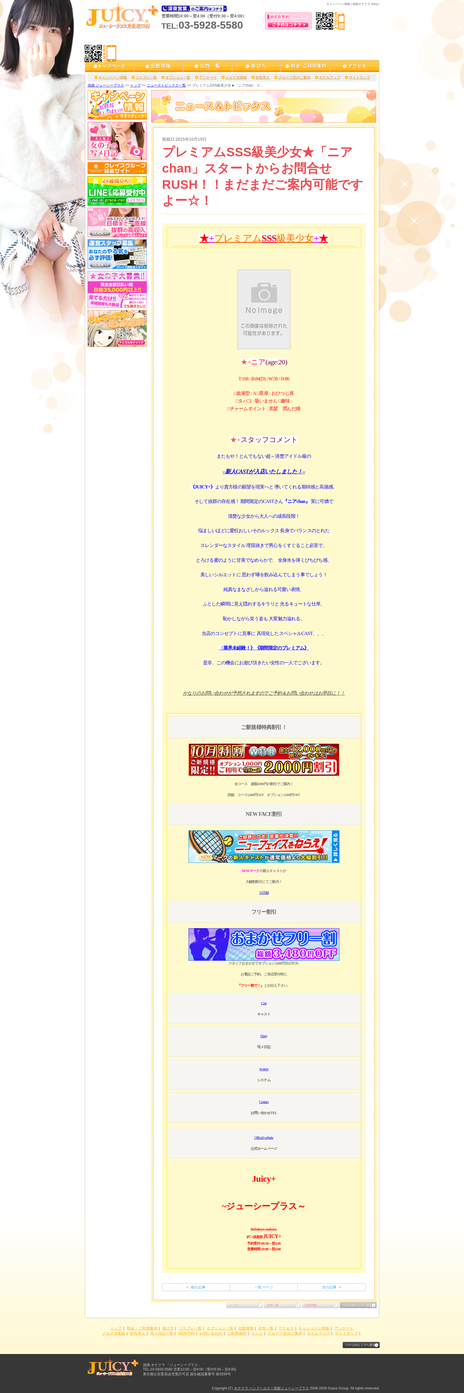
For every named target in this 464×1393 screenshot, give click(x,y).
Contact (264, 1102)
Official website (263, 1138)
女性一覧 (273, 1305)
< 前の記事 (196, 1287)
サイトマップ (359, 77)
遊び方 (168, 1328)
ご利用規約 (236, 1333)
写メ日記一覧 (161, 1333)
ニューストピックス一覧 (166, 85)
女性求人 (262, 77)
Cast (263, 1003)
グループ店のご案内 (294, 77)
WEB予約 (186, 1333)
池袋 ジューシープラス (106, 85)
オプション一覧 (177, 77)
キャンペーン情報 (113, 77)
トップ (135, 85)
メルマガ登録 (236, 77)
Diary (263, 1036)
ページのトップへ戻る (357, 1305)
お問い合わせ (211, 1333)
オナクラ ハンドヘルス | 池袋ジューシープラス (271, 1388)
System (263, 1069)
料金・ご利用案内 (142, 1328)
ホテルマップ (329, 77)
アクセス (286, 1328)
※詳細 (264, 893)
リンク (257, 1333)
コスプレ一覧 (146, 77)
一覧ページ (263, 1287)
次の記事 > (331, 1287)
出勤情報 (311, 1305)
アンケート (208, 77)
